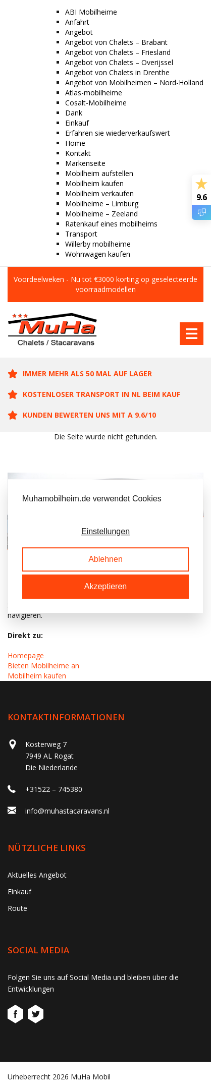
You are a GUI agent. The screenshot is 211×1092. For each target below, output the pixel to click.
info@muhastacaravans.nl (67, 811)
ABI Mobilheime (91, 12)
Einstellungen (105, 532)
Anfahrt (77, 22)
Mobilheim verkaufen (99, 193)
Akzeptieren (105, 586)
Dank (73, 113)
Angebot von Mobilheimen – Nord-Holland (134, 82)
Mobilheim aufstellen (99, 173)
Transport (81, 234)
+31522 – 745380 (53, 789)
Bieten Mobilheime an (43, 665)
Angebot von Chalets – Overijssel (119, 62)
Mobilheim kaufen (94, 183)
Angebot (79, 32)
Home (75, 143)
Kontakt (78, 153)
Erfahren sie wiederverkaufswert (117, 133)
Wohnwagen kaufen (97, 254)
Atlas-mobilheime (93, 92)
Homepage (26, 655)
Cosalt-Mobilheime (96, 102)
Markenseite (85, 163)
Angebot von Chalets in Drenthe (117, 72)
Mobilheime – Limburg (101, 203)
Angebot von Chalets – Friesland (118, 52)
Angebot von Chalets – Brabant (116, 42)
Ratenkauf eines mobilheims (111, 223)
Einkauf (77, 123)
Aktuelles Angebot (37, 875)
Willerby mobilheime (98, 244)
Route (17, 908)
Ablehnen (105, 559)
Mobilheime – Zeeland (101, 213)
